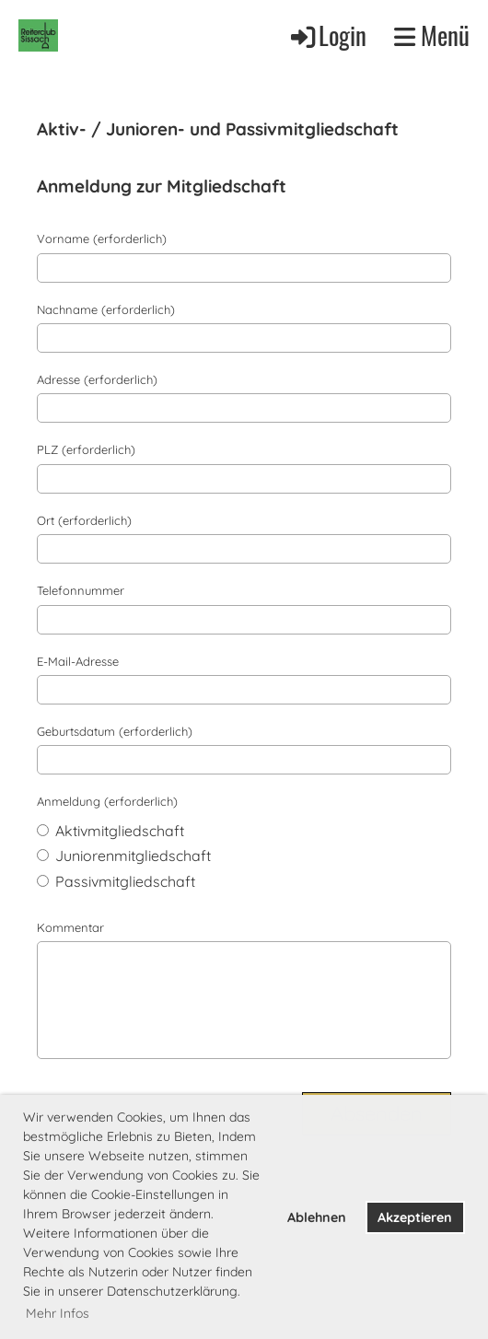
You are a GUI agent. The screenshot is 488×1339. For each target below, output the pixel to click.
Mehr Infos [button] (57, 1313)
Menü (432, 35)
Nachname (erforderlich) (106, 309)
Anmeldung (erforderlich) (107, 801)
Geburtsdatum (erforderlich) (114, 731)
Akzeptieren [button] (415, 1217)
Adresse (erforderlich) (97, 379)
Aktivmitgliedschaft (110, 830)
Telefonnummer (80, 590)
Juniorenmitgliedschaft (124, 855)
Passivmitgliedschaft (116, 881)
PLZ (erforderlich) (86, 449)
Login (327, 35)
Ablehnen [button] (316, 1217)
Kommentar (70, 927)
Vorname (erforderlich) (102, 238)
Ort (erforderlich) (84, 520)
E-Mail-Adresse (78, 661)
